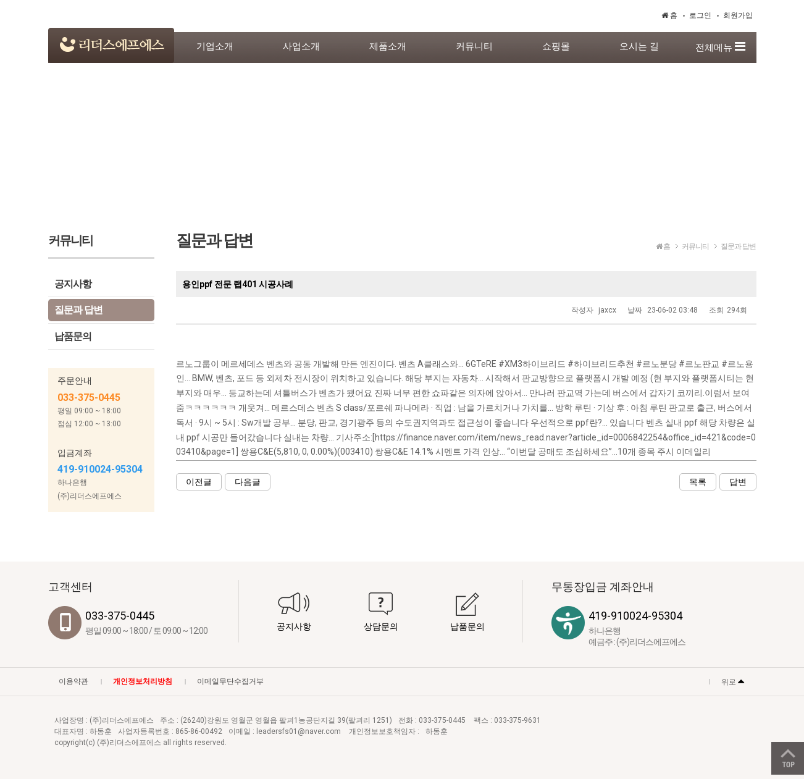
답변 (738, 482)
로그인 (700, 15)
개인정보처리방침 (142, 681)
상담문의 (381, 626)
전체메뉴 (720, 46)
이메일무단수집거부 (230, 681)
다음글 (248, 482)
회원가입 (738, 15)
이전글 (199, 482)
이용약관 (73, 681)
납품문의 (72, 336)
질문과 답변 (78, 310)
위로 (732, 680)
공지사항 (72, 284)
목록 (697, 482)
